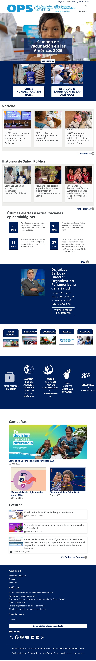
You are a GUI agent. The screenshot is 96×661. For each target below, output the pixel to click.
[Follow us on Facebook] (17, 638)
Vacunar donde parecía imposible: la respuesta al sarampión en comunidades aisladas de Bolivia (48, 190)
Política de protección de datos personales (27, 606)
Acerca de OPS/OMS (17, 576)
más (83, 261)
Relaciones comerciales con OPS (23, 596)
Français (85, 1)
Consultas (13, 620)
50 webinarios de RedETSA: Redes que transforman (48, 512)
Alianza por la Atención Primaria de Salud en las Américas (29, 388)
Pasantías (13, 583)
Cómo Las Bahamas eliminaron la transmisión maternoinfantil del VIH (16, 189)
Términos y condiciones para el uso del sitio (27, 609)
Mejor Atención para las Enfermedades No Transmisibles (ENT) (50, 388)
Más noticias (84, 153)
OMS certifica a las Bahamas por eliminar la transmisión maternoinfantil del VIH (47, 137)
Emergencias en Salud (11, 388)
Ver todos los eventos (72, 557)
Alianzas (85, 332)
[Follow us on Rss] (42, 638)
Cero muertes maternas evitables (67, 388)
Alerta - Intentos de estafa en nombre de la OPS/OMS (32, 593)
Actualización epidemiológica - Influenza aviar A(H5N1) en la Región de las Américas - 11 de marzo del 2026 (33, 243)
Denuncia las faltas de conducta (48, 626)
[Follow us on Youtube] (27, 638)
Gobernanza (49, 332)
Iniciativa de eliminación (88, 388)
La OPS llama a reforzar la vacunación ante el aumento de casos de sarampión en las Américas (17, 138)
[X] (11, 638)
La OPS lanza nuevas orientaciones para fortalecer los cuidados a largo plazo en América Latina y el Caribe (78, 138)
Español (68, 1)
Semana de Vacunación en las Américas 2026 (31, 461)
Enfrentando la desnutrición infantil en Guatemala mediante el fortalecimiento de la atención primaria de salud (77, 191)
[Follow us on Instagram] (22, 638)
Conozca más (48, 61)
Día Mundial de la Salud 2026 (64, 492)
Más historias (84, 208)
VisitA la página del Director (63, 312)
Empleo (12, 579)
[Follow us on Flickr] (37, 638)
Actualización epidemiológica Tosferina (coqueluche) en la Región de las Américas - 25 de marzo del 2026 (33, 226)
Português (76, 1)
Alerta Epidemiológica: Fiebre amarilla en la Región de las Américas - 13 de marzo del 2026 (73, 226)
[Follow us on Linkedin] (32, 638)
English (61, 1)
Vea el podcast (11, 333)
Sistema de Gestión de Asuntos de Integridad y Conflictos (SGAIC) (37, 599)
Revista (66, 332)
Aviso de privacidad (17, 603)
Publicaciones (30, 332)
